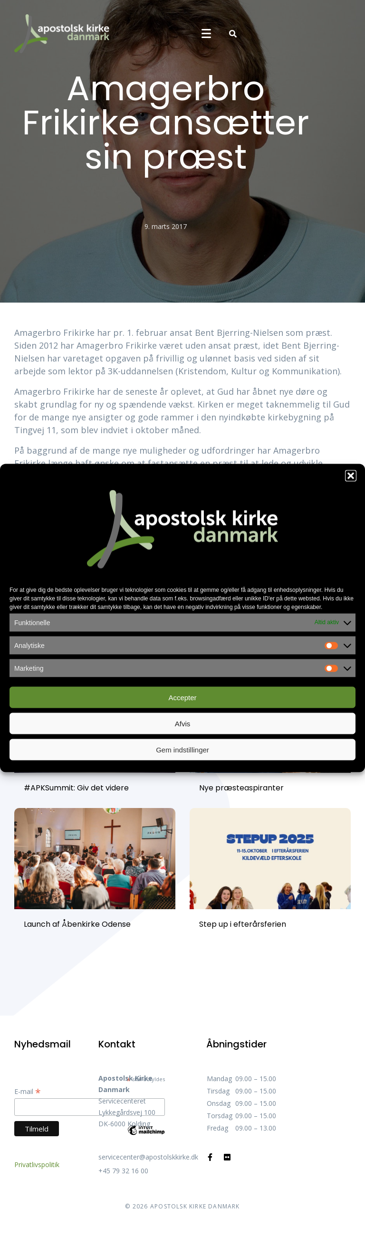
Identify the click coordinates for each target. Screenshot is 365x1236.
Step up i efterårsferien (242, 924)
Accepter (182, 697)
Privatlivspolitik (36, 1164)
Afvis (183, 723)
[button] (350, 476)
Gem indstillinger (182, 749)
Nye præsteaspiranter (241, 787)
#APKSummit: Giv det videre (76, 787)
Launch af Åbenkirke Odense (77, 924)
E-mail (27, 1091)
